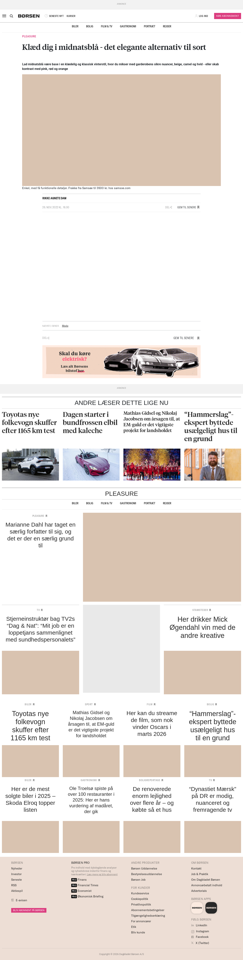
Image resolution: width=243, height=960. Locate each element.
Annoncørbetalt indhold (206, 885)
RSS (14, 885)
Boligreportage (149, 780)
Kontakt (196, 868)
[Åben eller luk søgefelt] (11, 16)
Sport (89, 704)
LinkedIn (199, 925)
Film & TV (106, 26)
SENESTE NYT (54, 16)
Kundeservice (140, 893)
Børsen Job (138, 879)
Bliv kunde (138, 932)
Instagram (200, 931)
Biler (75, 26)
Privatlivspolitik (141, 904)
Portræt (149, 26)
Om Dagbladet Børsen (205, 879)
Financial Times (85, 885)
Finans (79, 879)
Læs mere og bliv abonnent (102, 874)
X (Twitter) (200, 943)
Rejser (167, 26)
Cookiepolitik (139, 899)
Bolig (89, 26)
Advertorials (199, 891)
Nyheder (16, 868)
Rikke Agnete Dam (54, 198)
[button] (201, 16)
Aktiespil (17, 891)
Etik (133, 927)
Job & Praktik (199, 874)
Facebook (200, 937)
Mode (65, 325)
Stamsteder (200, 610)
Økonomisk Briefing (87, 896)
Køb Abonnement (227, 15)
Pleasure (29, 36)
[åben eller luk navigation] (5, 16)
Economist (81, 891)
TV (38, 610)
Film (150, 704)
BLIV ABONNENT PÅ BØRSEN (28, 910)
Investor (16, 874)
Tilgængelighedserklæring (148, 915)
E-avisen (21, 900)
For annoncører (141, 921)
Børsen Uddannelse (144, 868)
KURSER (71, 16)
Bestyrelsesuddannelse (146, 874)
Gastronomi (128, 26)
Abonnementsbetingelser (147, 910)
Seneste (16, 879)
